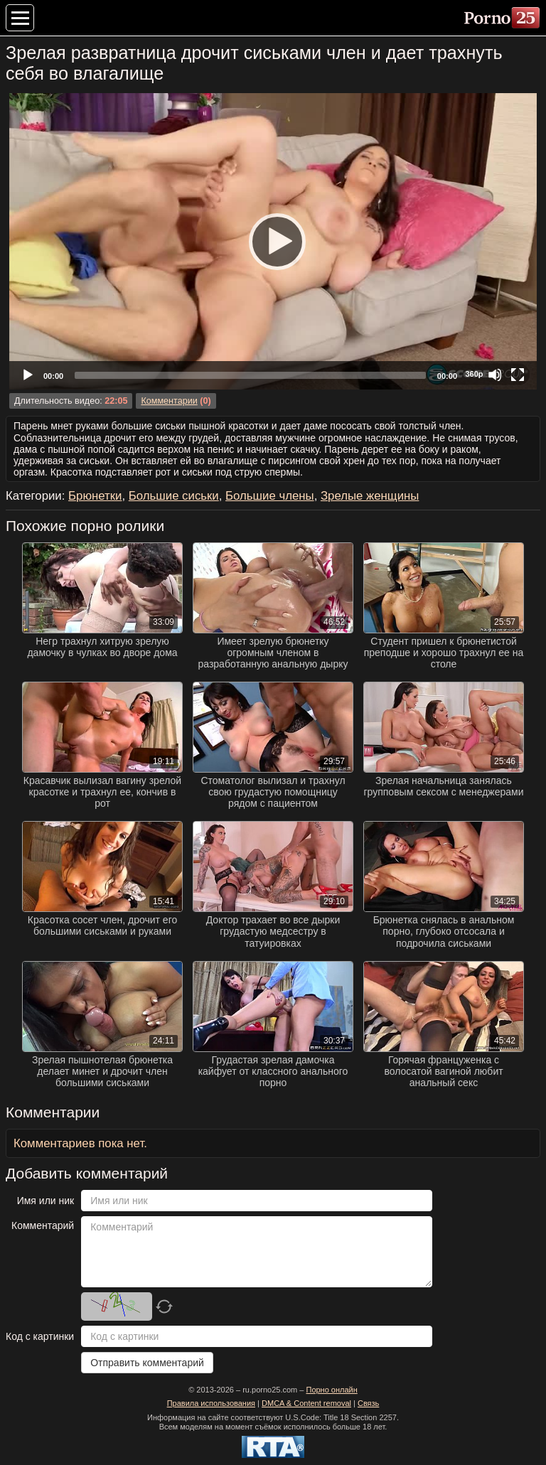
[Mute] (494, 374)
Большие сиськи (174, 496)
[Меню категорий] (20, 17)
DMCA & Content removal (306, 1403)
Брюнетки (95, 496)
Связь (368, 1403)
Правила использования (211, 1403)
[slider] (250, 375)
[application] (273, 241)
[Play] (273, 241)
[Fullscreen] (517, 374)
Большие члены (269, 496)
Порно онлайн (331, 1389)
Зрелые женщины (370, 496)
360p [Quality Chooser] (474, 374)
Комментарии (169, 401)
